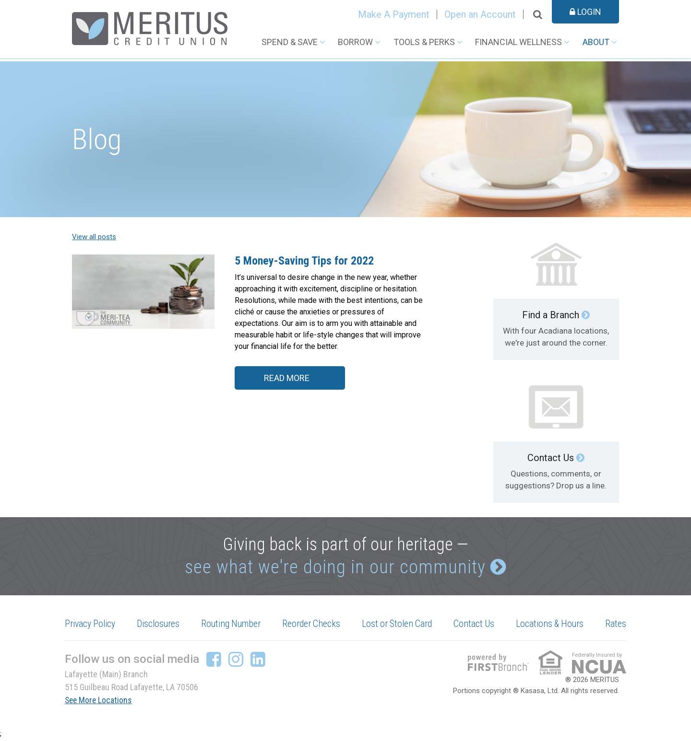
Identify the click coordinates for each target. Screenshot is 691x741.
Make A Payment (393, 14)
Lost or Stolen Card (398, 625)
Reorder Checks (313, 625)
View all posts (94, 236)
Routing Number (232, 625)
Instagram (235, 661)
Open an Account (480, 14)
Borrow (355, 42)
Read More (286, 378)
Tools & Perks (424, 42)
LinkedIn (257, 661)
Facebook (213, 661)
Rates (615, 625)
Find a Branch (550, 315)
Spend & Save (290, 42)
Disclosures (159, 625)
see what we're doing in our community (334, 567)
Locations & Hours (550, 625)
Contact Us (550, 457)
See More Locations (99, 702)
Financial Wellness (518, 42)
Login (585, 12)
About (596, 42)
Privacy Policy (91, 625)
